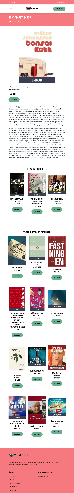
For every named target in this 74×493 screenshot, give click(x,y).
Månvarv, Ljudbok (57, 313)
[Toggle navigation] (11, 8)
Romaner (19, 87)
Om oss (14, 490)
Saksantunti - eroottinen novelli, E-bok (17, 423)
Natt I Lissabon (17, 268)
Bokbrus (14, 480)
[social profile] (15, 2)
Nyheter (14, 487)
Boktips (14, 476)
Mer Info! (14, 99)
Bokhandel (59, 9)
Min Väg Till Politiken (37, 426)
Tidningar (26, 87)
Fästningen (57, 269)
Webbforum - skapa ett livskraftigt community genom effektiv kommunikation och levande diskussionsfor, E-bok (17, 320)
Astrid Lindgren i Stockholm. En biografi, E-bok (37, 201)
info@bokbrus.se (60, 2)
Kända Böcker (16, 483)
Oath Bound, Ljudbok (37, 371)
